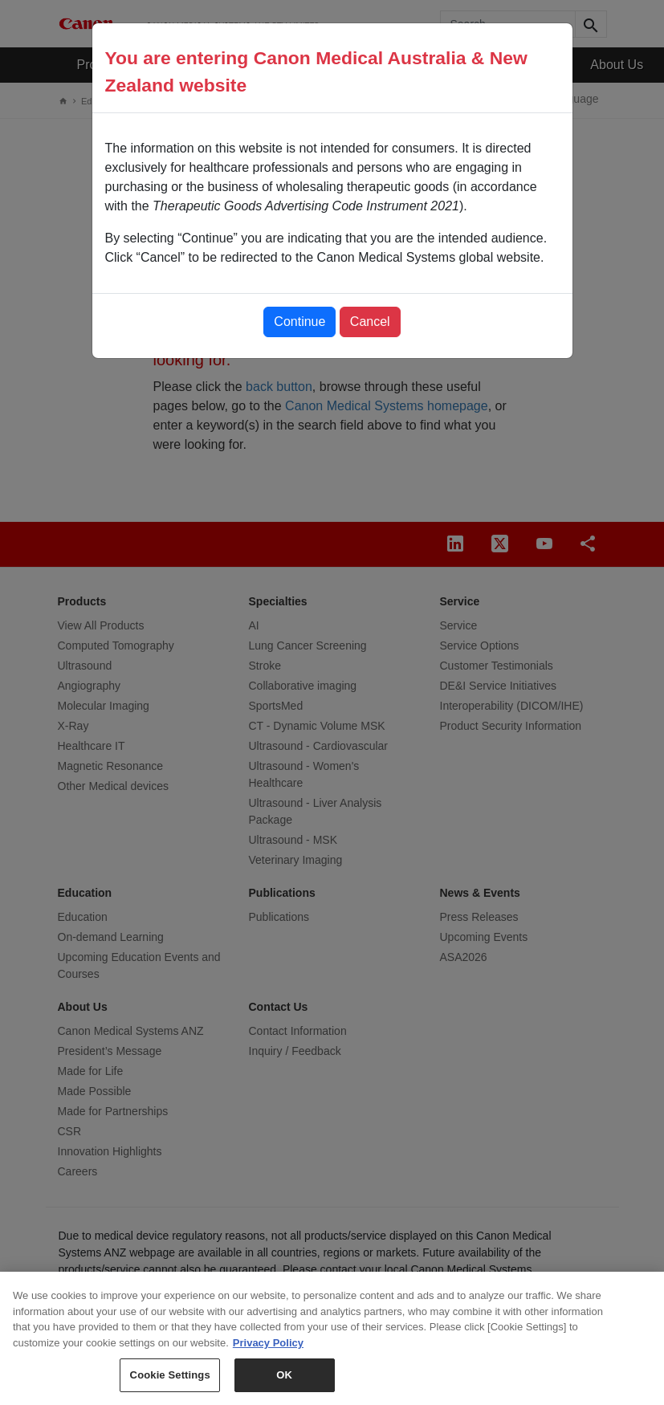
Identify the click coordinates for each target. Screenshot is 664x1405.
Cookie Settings (170, 1381)
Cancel (370, 321)
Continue (299, 321)
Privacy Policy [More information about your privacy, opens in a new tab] (268, 1348)
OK (284, 1381)
